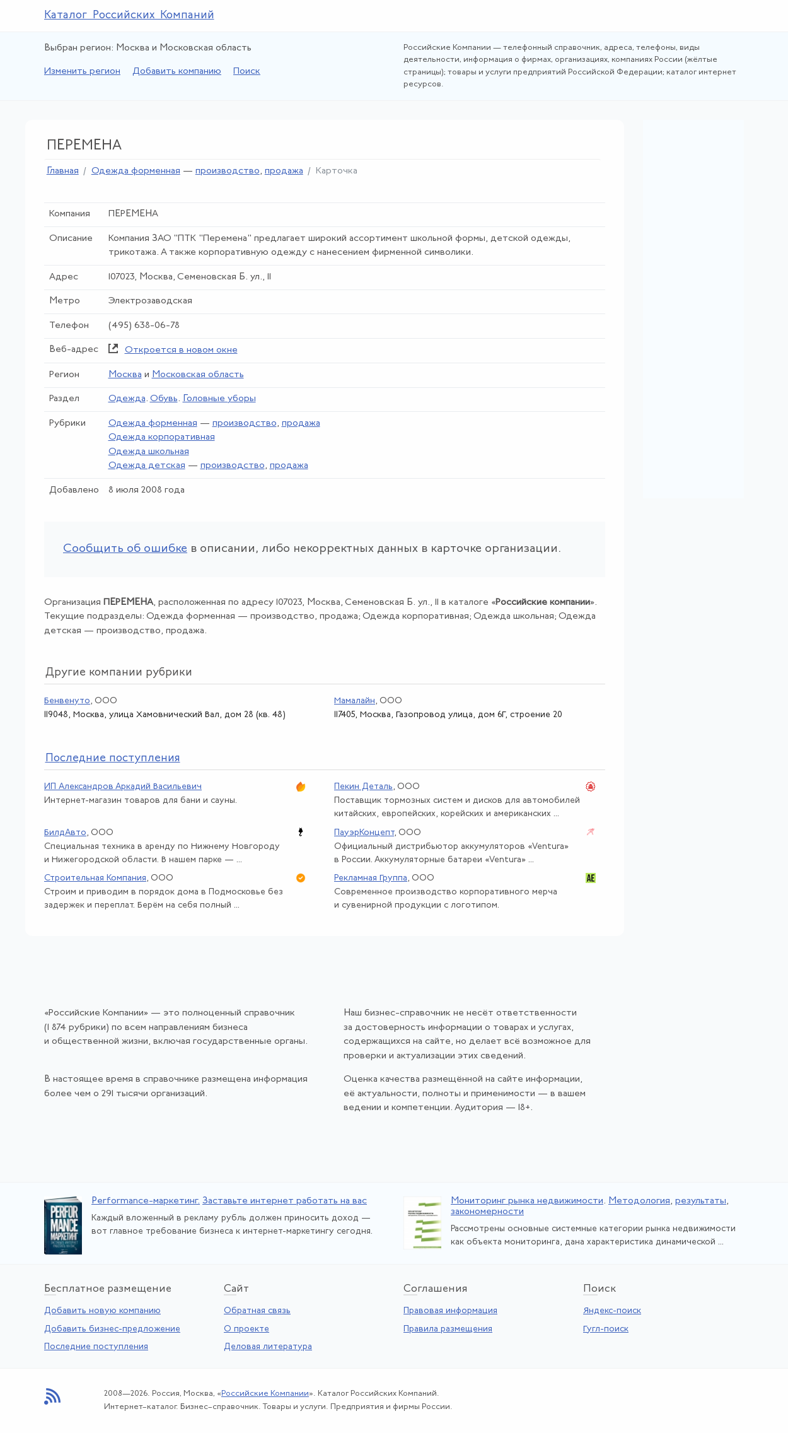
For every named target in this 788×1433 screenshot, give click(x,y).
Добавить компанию (176, 71)
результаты (700, 1201)
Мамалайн (354, 701)
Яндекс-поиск (612, 1311)
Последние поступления (96, 1347)
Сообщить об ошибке (125, 549)
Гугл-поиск (606, 1329)
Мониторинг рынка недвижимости (527, 1201)
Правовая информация (450, 1311)
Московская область (198, 375)
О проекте (246, 1329)
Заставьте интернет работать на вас (284, 1201)
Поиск (246, 71)
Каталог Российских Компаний (129, 15)
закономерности (487, 1212)
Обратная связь (257, 1311)
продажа (284, 171)
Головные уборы (219, 399)
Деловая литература (268, 1347)
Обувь (164, 399)
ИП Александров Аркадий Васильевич (123, 787)
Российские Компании (265, 1393)
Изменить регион (82, 71)
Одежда (127, 399)
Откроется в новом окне (181, 350)
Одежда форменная (135, 171)
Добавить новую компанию (102, 1311)
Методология (639, 1201)
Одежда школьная (148, 452)
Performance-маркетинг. (145, 1201)
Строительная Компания (95, 878)
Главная (63, 171)
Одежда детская (146, 466)
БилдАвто (65, 833)
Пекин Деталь (363, 787)
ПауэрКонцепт (364, 833)
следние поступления (112, 758)
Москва (125, 375)
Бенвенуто (67, 701)
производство (227, 171)
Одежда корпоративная (161, 437)
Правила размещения (447, 1329)
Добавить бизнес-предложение (112, 1329)
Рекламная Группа (370, 878)
